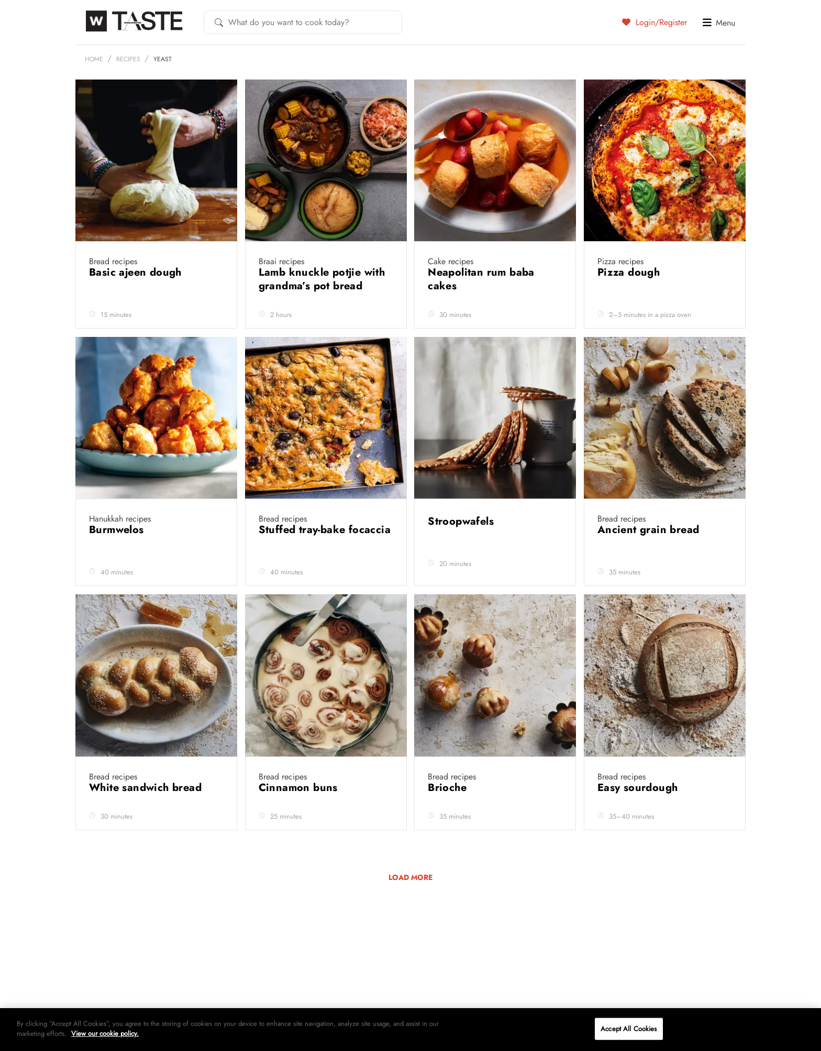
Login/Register (654, 22)
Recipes (128, 59)
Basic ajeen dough (137, 272)
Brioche (449, 787)
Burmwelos (118, 529)
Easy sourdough (639, 787)
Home (94, 59)
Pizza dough (630, 272)
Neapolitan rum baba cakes (481, 279)
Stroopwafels (462, 521)
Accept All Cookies (629, 1029)
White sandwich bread (147, 787)
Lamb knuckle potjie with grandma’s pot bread (322, 279)
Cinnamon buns (300, 787)
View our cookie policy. (105, 1033)
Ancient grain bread (650, 529)
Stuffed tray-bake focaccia (325, 529)
